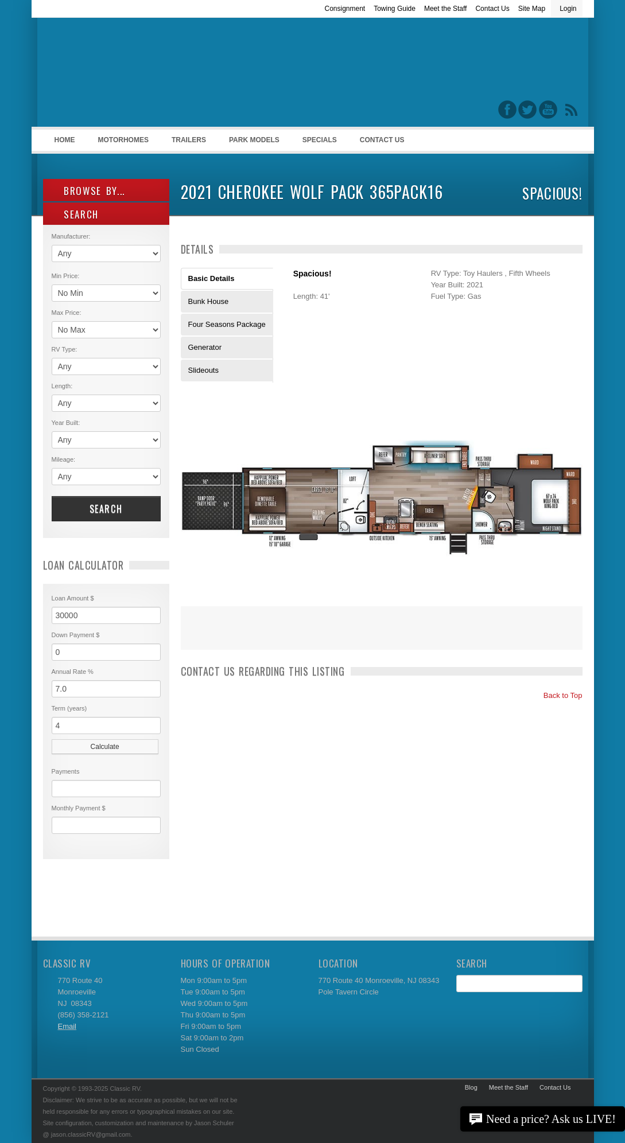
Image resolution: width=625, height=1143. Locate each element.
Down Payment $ (76, 634)
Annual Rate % (73, 671)
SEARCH (75, 214)
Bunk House (208, 301)
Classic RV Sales (129, 75)
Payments (66, 771)
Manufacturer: (71, 236)
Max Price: (66, 312)
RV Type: (64, 349)
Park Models (254, 140)
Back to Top (557, 695)
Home (65, 140)
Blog (471, 1087)
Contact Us (492, 9)
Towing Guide (395, 9)
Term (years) (69, 708)
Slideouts (203, 370)
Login (568, 9)
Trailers (186, 143)
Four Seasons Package (227, 324)
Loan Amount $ (73, 598)
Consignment (344, 9)
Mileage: (64, 459)
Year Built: (66, 422)
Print (195, 635)
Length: (62, 386)
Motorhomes (122, 143)
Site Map (531, 9)
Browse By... (89, 191)
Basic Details (211, 278)
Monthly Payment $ (79, 808)
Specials (319, 140)
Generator (205, 347)
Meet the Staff (445, 9)
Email (67, 1026)
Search (106, 509)
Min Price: (66, 275)
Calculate (105, 747)
